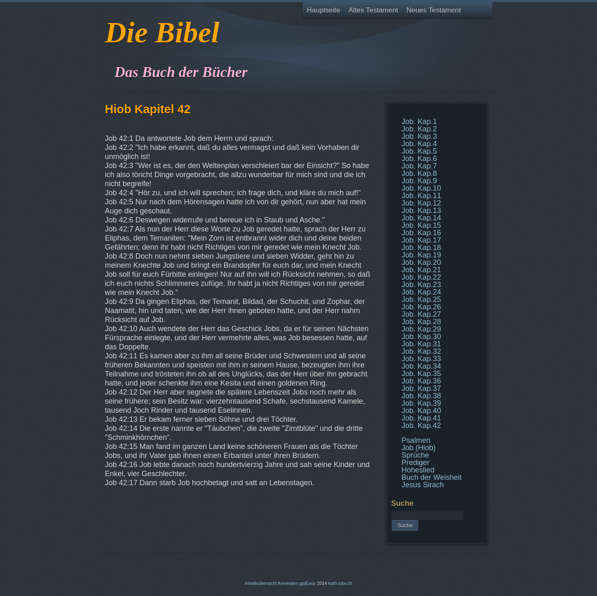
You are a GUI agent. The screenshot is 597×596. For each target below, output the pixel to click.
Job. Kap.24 (421, 292)
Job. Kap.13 (421, 210)
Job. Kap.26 (421, 307)
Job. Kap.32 (421, 351)
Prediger (416, 462)
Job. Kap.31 (421, 344)
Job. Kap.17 (421, 240)
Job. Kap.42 (421, 425)
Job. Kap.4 (419, 144)
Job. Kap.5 (419, 151)
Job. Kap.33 (421, 359)
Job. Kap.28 (421, 322)
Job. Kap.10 (421, 188)
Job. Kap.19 (421, 255)
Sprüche (415, 455)
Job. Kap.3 (419, 136)
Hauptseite (323, 10)
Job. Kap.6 (419, 158)
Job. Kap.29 (421, 329)
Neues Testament (433, 10)
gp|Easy (307, 583)
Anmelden (288, 583)
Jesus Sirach (423, 485)
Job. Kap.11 (421, 196)
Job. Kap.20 (421, 262)
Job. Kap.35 (421, 373)
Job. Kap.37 (421, 388)
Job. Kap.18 (421, 247)
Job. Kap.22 (421, 277)
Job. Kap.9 (419, 181)
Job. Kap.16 (421, 233)
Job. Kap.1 (419, 121)
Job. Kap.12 (421, 203)
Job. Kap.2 (419, 129)
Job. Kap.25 (421, 299)
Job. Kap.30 (421, 336)
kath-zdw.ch (340, 583)
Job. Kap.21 (421, 270)
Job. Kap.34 (421, 366)
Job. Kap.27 (421, 314)
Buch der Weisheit (432, 477)
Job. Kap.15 (421, 225)
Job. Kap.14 (421, 218)
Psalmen (416, 440)
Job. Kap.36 (421, 381)
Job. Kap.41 (421, 418)
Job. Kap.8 (419, 173)
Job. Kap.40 (421, 411)
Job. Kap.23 (421, 284)
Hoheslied (418, 470)
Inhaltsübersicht (260, 583)
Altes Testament (373, 10)
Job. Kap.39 (421, 403)
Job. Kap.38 (421, 396)
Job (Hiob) (419, 448)
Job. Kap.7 (419, 166)
